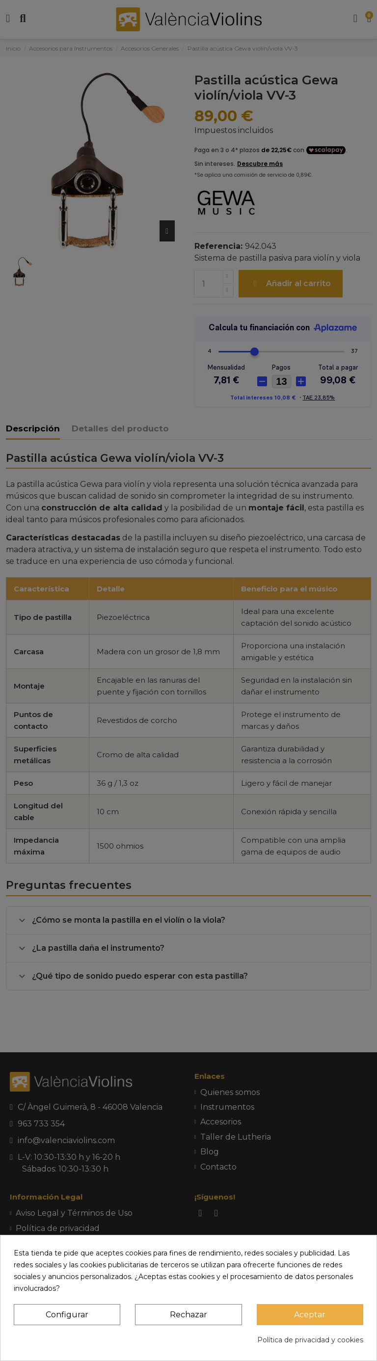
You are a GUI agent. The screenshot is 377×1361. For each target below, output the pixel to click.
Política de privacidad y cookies (310, 1339)
